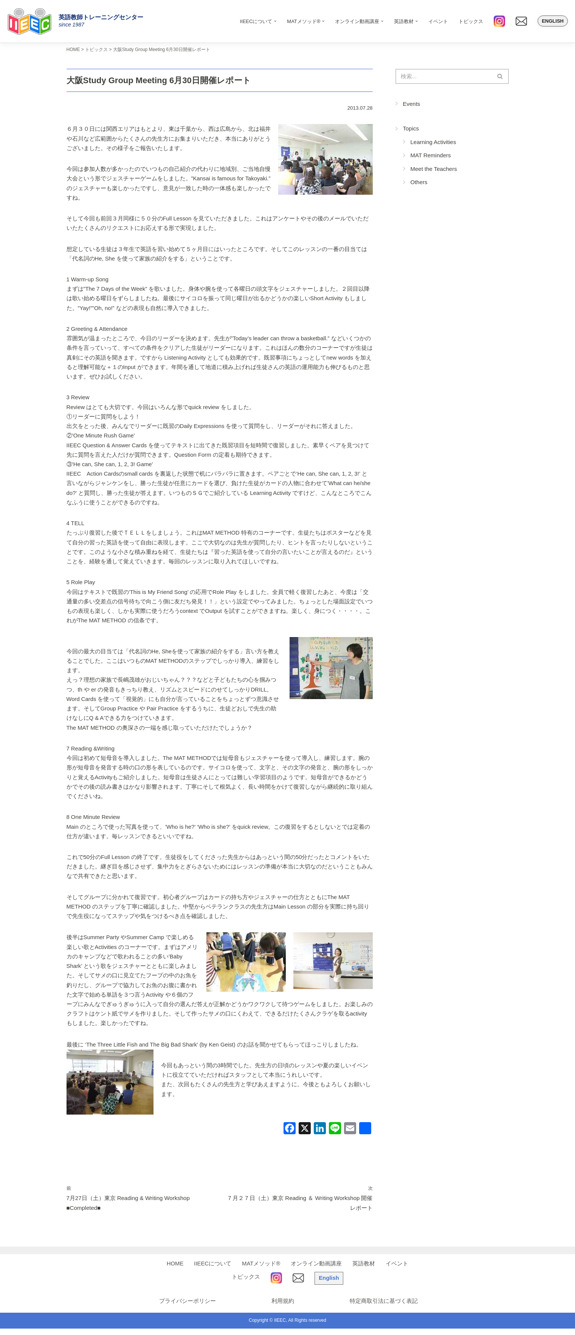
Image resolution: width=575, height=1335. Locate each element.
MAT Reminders (431, 155)
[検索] (443, 76)
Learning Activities (433, 142)
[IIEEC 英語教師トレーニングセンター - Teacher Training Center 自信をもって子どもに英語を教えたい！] (32, 21)
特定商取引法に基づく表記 (384, 1307)
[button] (275, 21)
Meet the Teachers (434, 169)
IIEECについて (212, 1270)
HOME (174, 1270)
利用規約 (282, 1307)
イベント (438, 21)
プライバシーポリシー (185, 1307)
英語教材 (364, 1270)
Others (419, 182)
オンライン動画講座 (316, 1270)
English (553, 21)
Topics (411, 129)
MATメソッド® (261, 1270)
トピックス (471, 21)
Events (411, 104)
